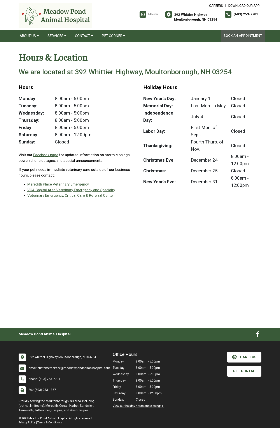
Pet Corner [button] (113, 36)
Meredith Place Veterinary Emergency (58, 184)
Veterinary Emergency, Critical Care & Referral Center (70, 195)
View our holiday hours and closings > (138, 406)
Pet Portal (244, 371)
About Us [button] (29, 36)
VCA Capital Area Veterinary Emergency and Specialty (71, 190)
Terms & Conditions (49, 422)
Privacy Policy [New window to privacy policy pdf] (27, 422)
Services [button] (56, 36)
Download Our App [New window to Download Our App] (244, 6)
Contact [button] (84, 36)
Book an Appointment (243, 36)
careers (244, 357)
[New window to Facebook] (257, 335)
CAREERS (216, 6)
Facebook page (45, 155)
